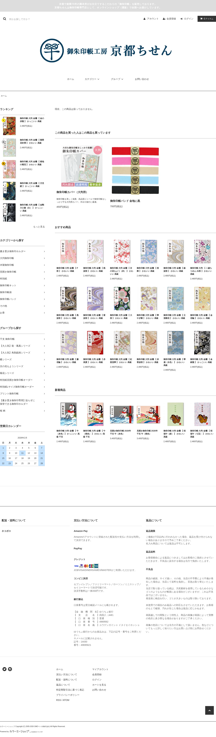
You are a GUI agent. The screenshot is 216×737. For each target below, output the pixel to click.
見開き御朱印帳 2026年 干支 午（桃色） (147, 432)
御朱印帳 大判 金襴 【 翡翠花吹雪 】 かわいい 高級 (32, 141)
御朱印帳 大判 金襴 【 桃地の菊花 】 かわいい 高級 (32, 163)
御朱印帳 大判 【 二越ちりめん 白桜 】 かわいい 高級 (201, 271)
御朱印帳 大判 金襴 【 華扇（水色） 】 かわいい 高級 (174, 362)
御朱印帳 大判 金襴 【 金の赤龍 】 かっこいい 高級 (32, 119)
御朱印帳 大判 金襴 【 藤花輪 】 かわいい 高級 (67, 360)
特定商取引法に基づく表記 (70, 689)
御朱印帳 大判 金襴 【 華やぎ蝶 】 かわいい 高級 (148, 316)
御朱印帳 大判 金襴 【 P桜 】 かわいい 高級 (67, 269)
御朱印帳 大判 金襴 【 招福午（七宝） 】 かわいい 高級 (201, 434)
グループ (117, 79)
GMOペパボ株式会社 (42, 726)
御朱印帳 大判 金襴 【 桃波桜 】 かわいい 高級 (94, 269)
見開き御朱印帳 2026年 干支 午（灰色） (120, 432)
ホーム (70, 79)
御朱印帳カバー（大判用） (72, 192)
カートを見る (99, 684)
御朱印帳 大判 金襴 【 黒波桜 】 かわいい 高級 (67, 316)
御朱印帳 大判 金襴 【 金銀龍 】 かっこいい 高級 (201, 360)
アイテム (206, 18)
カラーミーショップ (7, 726)
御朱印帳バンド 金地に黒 (125, 201)
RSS (58, 700)
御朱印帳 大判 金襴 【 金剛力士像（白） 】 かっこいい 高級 (32, 208)
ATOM (66, 700)
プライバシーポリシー (67, 695)
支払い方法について (66, 674)
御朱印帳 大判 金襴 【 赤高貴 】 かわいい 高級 (94, 360)
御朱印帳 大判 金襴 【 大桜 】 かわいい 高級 (121, 316)
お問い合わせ (142, 79)
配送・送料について (66, 679)
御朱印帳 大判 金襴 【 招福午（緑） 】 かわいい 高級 (174, 434)
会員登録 (171, 18)
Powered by (21, 732)
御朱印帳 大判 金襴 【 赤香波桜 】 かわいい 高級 (148, 360)
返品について (63, 684)
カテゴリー (92, 79)
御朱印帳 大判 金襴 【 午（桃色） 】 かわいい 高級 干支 (94, 434)
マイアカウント (100, 669)
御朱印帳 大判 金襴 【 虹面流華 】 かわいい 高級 (121, 360)
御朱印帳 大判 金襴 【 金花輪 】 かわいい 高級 (201, 316)
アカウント (153, 18)
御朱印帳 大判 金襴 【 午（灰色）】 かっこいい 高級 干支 (68, 434)
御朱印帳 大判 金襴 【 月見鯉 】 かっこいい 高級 (32, 184)
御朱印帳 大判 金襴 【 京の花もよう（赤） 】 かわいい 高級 (121, 271)
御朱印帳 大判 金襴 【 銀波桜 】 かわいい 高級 (174, 269)
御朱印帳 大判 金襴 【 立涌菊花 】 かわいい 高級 (174, 316)
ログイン (188, 18)
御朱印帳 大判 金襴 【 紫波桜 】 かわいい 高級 (94, 316)
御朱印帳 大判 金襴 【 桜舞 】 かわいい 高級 (148, 269)
